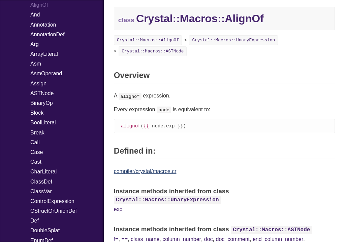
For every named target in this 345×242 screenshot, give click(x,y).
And (35, 14)
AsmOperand (46, 73)
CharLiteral (43, 171)
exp (118, 209)
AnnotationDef (47, 34)
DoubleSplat (45, 230)
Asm (35, 64)
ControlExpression (52, 201)
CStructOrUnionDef (53, 211)
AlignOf (39, 5)
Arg (34, 44)
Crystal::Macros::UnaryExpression (233, 40)
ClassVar (41, 191)
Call (35, 142)
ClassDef (41, 182)
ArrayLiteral (44, 54)
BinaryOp (41, 103)
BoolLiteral (43, 122)
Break (37, 132)
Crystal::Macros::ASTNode (153, 51)
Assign (38, 83)
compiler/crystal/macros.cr (145, 171)
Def (34, 221)
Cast (35, 162)
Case (36, 152)
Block (36, 113)
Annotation (43, 25)
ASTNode (42, 93)
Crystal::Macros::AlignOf (148, 40)
